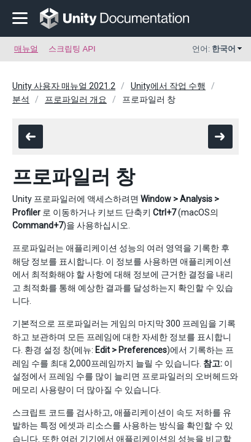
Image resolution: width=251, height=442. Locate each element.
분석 (20, 99)
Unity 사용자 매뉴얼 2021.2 (63, 86)
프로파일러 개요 (76, 99)
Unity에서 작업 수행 (168, 86)
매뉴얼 (26, 48)
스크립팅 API (72, 48)
